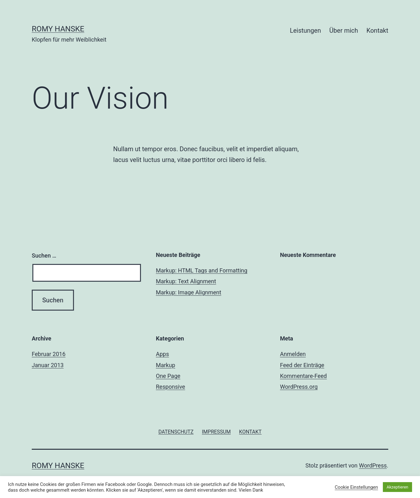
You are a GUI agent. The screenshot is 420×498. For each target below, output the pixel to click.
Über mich (343, 30)
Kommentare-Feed (303, 376)
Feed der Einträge (302, 365)
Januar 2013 (47, 365)
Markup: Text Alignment (186, 281)
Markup (165, 365)
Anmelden (293, 354)
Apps (162, 354)
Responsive (170, 386)
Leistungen (305, 30)
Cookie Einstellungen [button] (356, 487)
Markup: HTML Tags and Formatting (201, 270)
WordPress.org (299, 386)
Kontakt (377, 30)
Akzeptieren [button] (397, 487)
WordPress (373, 465)
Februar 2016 (48, 354)
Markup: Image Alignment (188, 292)
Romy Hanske (58, 28)
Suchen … (44, 255)
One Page (168, 376)
